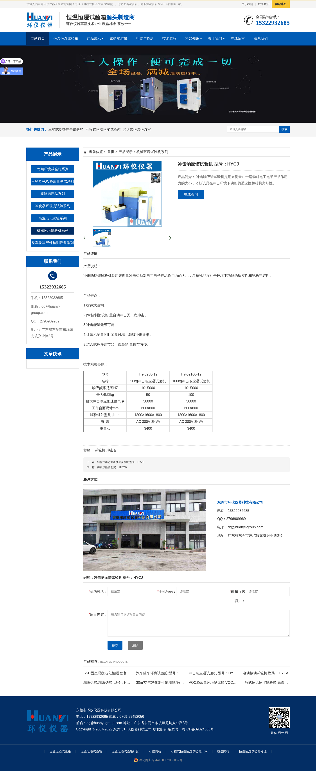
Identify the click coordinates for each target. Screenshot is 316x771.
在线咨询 (191, 194)
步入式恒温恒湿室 (137, 129)
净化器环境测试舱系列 (52, 206)
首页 (110, 152)
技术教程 (169, 38)
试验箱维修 (118, 38)
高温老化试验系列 (53, 218)
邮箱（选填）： (237, 596)
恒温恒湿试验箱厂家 (125, 751)
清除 (135, 645)
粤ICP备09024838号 (198, 729)
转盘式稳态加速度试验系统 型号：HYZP (120, 462)
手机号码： (166, 591)
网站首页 (38, 38)
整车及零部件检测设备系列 (53, 243)
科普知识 (192, 38)
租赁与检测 (145, 38)
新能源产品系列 (52, 194)
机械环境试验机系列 (52, 230)
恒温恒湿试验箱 (66, 38)
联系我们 (263, 4)
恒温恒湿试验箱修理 (253, 751)
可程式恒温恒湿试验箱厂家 (189, 751)
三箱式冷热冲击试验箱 (65, 129)
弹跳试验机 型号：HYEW (112, 467)
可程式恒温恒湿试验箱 (103, 129)
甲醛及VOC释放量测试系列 (52, 181)
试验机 (100, 450)
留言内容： (98, 614)
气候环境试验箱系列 (52, 169)
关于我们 (247, 4)
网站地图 (280, 4)
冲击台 (111, 450)
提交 (115, 645)
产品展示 (94, 38)
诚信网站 (223, 751)
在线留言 (238, 38)
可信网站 (155, 751)
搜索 (284, 129)
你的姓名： (98, 591)
